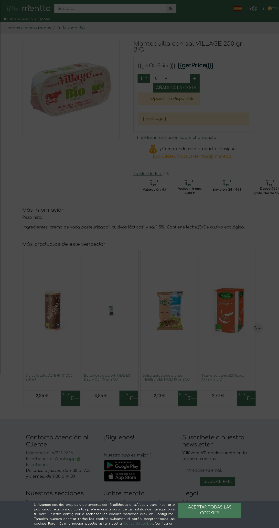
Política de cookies (138, 523)
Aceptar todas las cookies (210, 510)
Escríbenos (37, 465)
